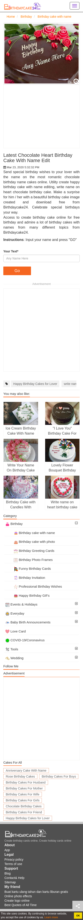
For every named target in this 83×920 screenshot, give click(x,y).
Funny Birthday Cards (28, 568)
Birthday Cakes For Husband (26, 782)
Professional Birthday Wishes (33, 586)
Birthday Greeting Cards (29, 551)
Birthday (14, 524)
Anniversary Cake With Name (26, 770)
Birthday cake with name (30, 533)
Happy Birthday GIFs (27, 595)
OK (78, 915)
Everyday (14, 613)
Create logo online (17, 900)
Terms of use (13, 864)
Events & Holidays (21, 604)
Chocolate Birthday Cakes (24, 806)
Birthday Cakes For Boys (59, 776)
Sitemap (10, 882)
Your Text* (10, 251)
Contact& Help (14, 878)
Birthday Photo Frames (29, 560)
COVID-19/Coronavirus (24, 640)
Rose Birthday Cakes (20, 776)
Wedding (14, 658)
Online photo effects (18, 896)
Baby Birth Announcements (27, 622)
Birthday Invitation (25, 577)
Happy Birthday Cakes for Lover (35, 384)
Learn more (51, 917)
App (7, 850)
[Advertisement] (41, 116)
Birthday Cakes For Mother (24, 788)
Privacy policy (13, 859)
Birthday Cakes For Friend (24, 812)
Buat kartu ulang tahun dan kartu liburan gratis (36, 891)
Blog (7, 873)
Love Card (15, 631)
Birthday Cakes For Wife (22, 794)
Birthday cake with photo (30, 541)
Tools (11, 649)
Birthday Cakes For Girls (22, 800)
